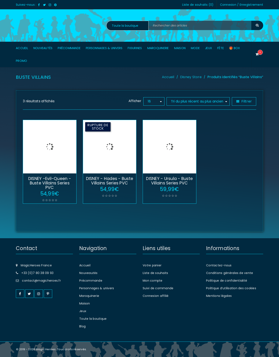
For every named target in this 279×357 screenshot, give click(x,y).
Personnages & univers (96, 288)
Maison (84, 303)
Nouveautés (88, 273)
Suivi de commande (158, 288)
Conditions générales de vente (229, 273)
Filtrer (246, 101)
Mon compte (153, 280)
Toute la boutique (93, 319)
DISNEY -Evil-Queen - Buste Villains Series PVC (49, 183)
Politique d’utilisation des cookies (231, 288)
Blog (82, 326)
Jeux (82, 311)
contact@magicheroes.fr (41, 280)
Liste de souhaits (155, 273)
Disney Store (191, 77)
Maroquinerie (89, 296)
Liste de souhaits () (197, 4)
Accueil (168, 77)
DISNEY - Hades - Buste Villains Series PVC (109, 181)
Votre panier (152, 265)
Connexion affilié (155, 296)
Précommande (90, 280)
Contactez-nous (219, 265)
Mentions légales (219, 296)
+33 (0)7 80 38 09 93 (37, 273)
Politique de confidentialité (226, 280)
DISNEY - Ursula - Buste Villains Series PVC (169, 181)
